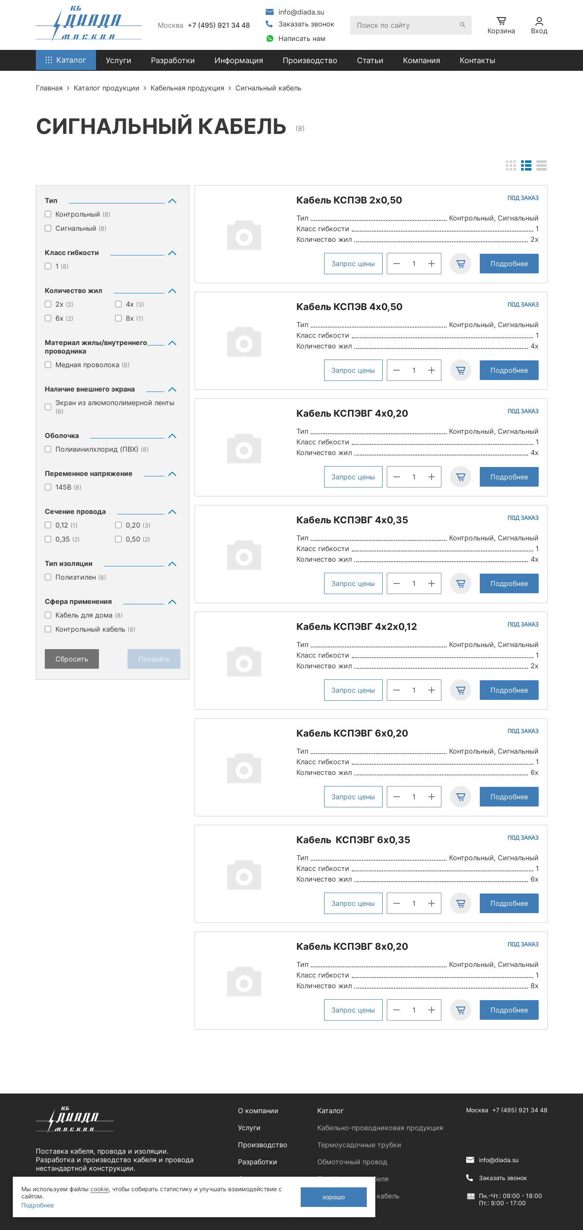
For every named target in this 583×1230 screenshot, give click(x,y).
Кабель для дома (89, 615)
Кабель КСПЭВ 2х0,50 (349, 200)
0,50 (138, 539)
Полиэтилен (80, 577)
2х (64, 304)
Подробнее (509, 263)
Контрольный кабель (95, 629)
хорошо (333, 1197)
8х (134, 318)
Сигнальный (81, 228)
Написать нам (301, 38)
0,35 (67, 539)
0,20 (138, 525)
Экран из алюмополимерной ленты (114, 406)
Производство (310, 60)
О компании (258, 1110)
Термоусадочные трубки (359, 1144)
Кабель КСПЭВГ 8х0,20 (352, 946)
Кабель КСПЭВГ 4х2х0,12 (356, 626)
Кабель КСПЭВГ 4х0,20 (352, 413)
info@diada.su (301, 12)
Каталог (330, 1110)
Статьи (370, 60)
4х (135, 304)
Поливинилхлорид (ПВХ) (102, 449)
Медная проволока (92, 364)
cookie (99, 1188)
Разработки (257, 1161)
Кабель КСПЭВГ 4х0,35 (352, 519)
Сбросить (71, 659)
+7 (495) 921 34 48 (219, 25)
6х (64, 318)
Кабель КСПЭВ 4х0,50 (349, 306)
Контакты (478, 60)
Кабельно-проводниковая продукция (380, 1127)
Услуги (249, 1127)
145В (68, 487)
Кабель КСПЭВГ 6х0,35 (353, 839)
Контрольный (82, 214)
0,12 (66, 525)
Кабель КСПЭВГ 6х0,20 (352, 733)
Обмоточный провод (352, 1161)
